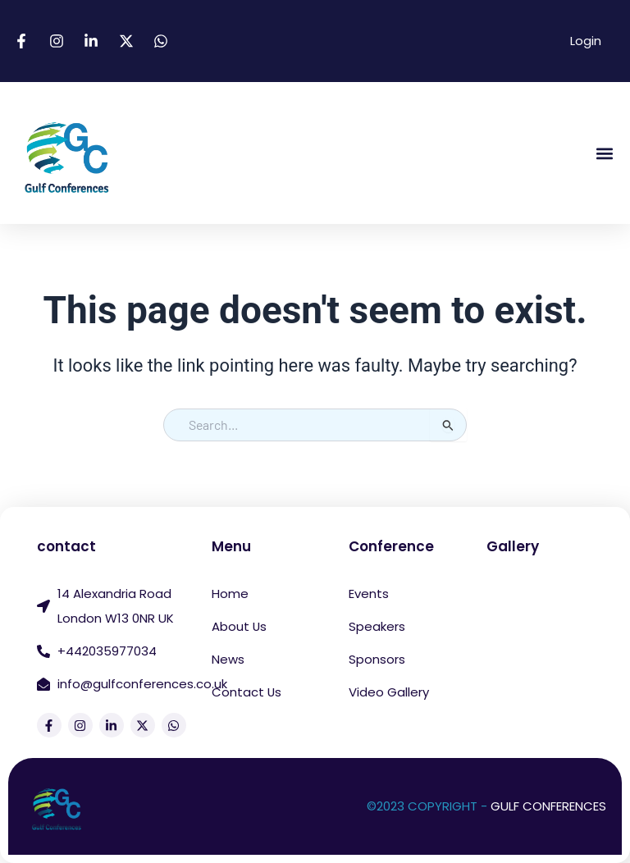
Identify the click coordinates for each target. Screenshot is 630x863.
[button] (604, 153)
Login (585, 40)
